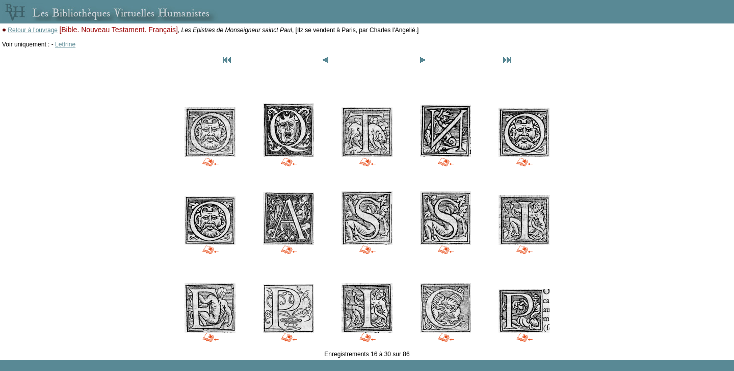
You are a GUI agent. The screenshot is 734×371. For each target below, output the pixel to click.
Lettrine (65, 44)
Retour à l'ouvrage (33, 30)
